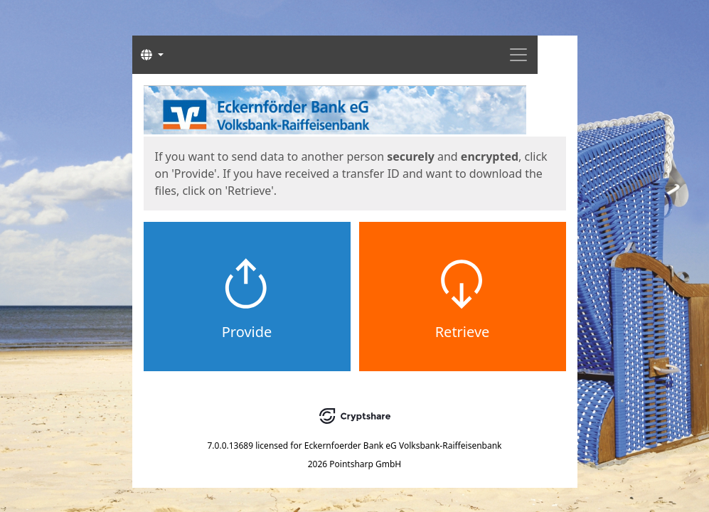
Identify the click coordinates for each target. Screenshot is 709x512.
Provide (247, 331)
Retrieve (462, 331)
